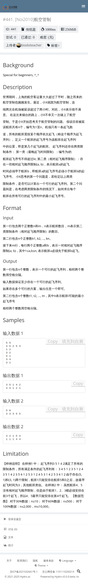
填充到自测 (72, 341)
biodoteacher (31, 45)
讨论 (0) (10, 529)
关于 (9, 560)
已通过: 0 (27, 37)
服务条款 (48, 560)
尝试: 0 (11, 37)
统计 (8, 545)
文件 (8, 537)
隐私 (35, 560)
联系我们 (22, 560)
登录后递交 (12, 519)
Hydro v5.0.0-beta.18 (67, 576)
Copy (53, 341)
